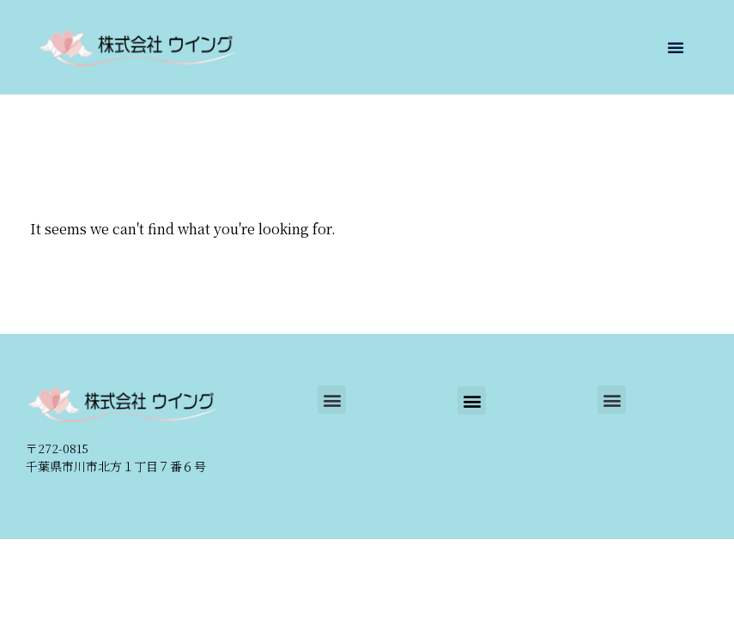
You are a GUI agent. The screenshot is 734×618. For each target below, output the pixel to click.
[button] (676, 47)
